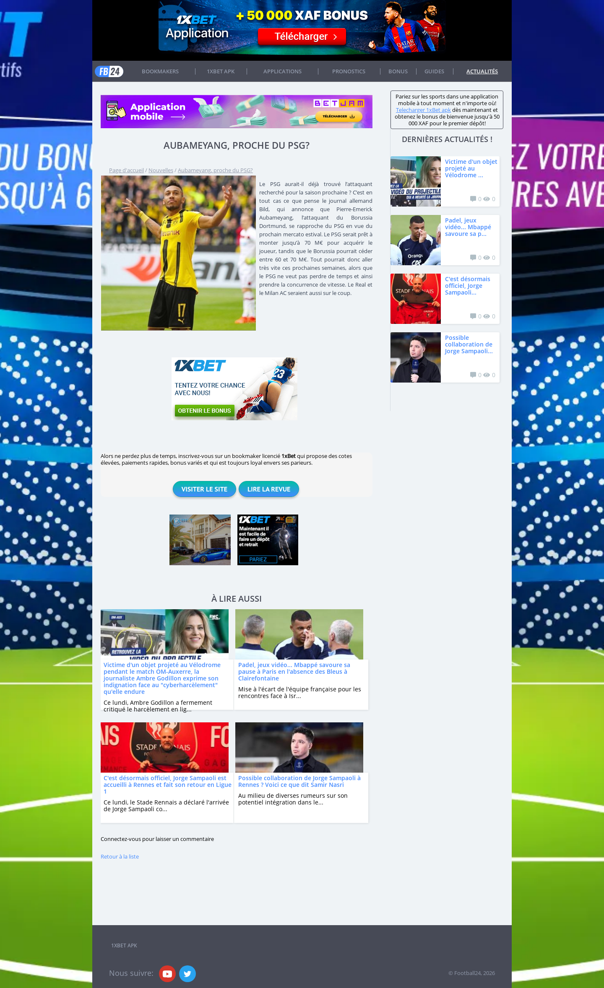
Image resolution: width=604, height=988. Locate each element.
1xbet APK (220, 71)
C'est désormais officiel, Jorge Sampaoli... (467, 285)
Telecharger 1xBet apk (423, 110)
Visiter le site (204, 489)
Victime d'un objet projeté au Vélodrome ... (471, 168)
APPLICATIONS (282, 71)
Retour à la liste (120, 856)
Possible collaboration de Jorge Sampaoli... (469, 344)
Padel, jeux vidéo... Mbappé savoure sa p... (468, 227)
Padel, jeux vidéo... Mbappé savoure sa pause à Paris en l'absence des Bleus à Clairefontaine (294, 671)
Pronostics (348, 71)
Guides (434, 71)
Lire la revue (268, 489)
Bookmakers (160, 71)
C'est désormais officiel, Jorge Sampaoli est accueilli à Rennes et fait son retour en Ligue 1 (168, 784)
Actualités (482, 71)
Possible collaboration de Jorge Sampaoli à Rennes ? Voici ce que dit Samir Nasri (299, 781)
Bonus (398, 71)
